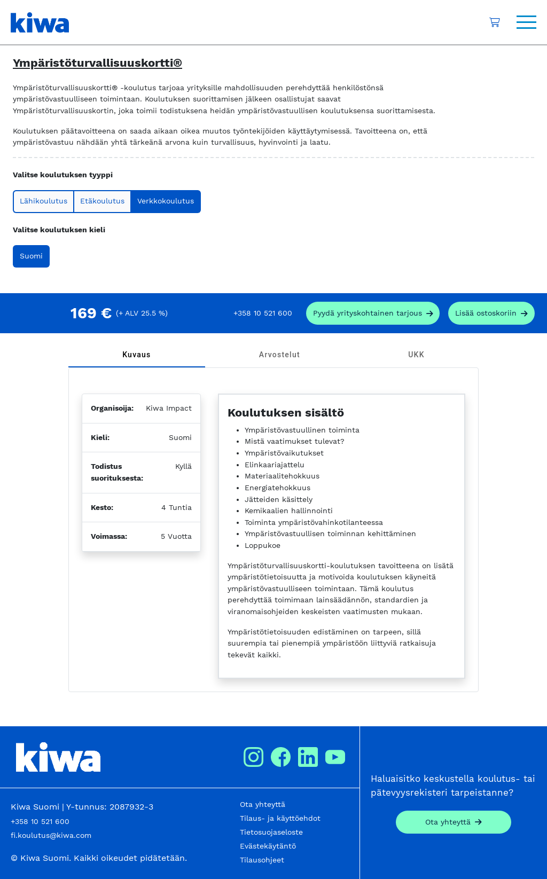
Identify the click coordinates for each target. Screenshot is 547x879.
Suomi (31, 256)
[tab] (136, 354)
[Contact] (453, 822)
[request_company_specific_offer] (373, 313)
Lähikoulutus (43, 201)
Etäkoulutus (102, 201)
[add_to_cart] (491, 313)
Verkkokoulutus (165, 201)
